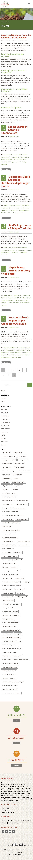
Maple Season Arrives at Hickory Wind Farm (15, 270)
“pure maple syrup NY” (8, 548)
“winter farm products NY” (9, 678)
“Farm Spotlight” (6, 508)
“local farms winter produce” (9, 667)
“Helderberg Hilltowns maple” (10, 537)
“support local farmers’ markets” (11, 582)
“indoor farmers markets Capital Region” (13, 682)
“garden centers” (16, 162)
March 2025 (4, 441)
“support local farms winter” (9, 689)
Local (17, 136)
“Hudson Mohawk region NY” (10, 556)
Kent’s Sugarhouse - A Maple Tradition (20, 226)
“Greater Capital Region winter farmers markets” (15, 659)
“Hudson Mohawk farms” (9, 456)
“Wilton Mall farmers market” (10, 611)
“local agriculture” (10, 159)
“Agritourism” (15, 252)
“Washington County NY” (12, 298)
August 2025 (4, 432)
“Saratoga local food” (8, 619)
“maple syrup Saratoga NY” (9, 652)
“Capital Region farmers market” (10, 622)
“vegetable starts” (21, 159)
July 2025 (3, 435)
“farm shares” (20, 593)
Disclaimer (19, 852)
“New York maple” (15, 208)
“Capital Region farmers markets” (11, 571)
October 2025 (5, 425)
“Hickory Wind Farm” (22, 500)
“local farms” (13, 210)
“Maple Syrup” (7, 247)
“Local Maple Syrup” (25, 298)
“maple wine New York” (24, 541)
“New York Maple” (19, 300)
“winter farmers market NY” (9, 626)
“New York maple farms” (8, 541)
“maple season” (25, 208)
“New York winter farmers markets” (11, 641)
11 (8, 375)
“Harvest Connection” (13, 302)
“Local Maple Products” (8, 500)
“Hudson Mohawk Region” (9, 497)
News (16, 820)
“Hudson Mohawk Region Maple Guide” (14, 348)
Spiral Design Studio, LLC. (21, 854)
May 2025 (3, 438)
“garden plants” (15, 157)
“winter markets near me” (9, 671)
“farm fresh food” (7, 634)
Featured (12, 136)
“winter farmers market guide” (10, 663)
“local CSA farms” (6, 589)
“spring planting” (17, 154)
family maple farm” (24, 545)
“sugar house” (5, 210)
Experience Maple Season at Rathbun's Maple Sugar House (15, 181)
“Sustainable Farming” (7, 300)
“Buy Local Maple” (16, 357)
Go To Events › (5, 22)
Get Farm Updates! (16, 823)
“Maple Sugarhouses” (16, 352)
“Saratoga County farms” (9, 460)
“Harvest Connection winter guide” (11, 693)
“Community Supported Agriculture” (11, 585)
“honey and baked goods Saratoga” (11, 656)
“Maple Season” (21, 250)
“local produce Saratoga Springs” (11, 630)
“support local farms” (8, 600)
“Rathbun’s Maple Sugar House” (12, 205)
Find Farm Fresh (24, 820)
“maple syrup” (5, 208)
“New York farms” (19, 578)
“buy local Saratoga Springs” (9, 645)
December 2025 (5, 419)
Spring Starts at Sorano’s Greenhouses (14, 130)
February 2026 (5, 416)
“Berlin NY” (24, 247)
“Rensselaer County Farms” (8, 250)
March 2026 (4, 413)
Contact (4, 823)
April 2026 (4, 409)
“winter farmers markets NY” (9, 563)
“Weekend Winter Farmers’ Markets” (12, 560)
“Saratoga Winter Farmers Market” (11, 604)
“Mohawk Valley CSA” (8, 593)
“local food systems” (21, 597)
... (3, 375)
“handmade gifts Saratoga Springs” (11, 648)
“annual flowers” (5, 162)
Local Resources (7, 820)
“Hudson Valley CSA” (19, 589)
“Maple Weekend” (9, 213)
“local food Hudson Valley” (9, 567)
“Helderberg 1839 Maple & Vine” (10, 530)
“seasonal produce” (7, 597)
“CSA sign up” (25, 582)
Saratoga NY (18, 634)
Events (3, 391)
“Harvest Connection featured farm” (12, 552)
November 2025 (5, 422)
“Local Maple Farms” (7, 519)
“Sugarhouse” (16, 247)
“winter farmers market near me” (11, 615)
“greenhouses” (8, 154)
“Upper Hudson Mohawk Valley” (10, 574)
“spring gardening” (19, 467)
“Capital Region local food (9, 545)
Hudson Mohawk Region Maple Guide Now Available (15, 320)
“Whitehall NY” (25, 205)
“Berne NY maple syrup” (8, 534)
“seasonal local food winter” (9, 685)
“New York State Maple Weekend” (11, 523)
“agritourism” (18, 213)
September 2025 (5, 429)
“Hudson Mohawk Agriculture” (10, 511)
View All (3, 445)
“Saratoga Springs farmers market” (11, 608)
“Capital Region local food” (9, 674)
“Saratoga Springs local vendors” (11, 637)
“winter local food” (7, 578)
